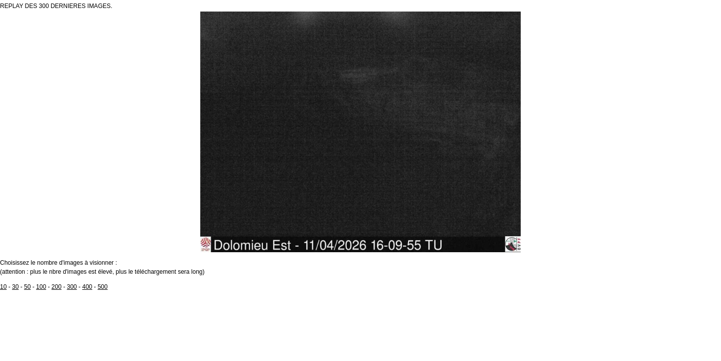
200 (57, 286)
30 (15, 286)
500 (103, 286)
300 (72, 286)
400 (87, 286)
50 (27, 286)
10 (3, 286)
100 (41, 286)
